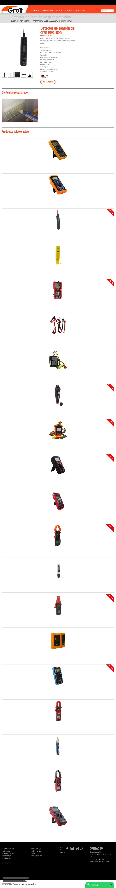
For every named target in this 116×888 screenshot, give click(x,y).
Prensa (33, 853)
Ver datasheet (48, 82)
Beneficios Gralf (6, 858)
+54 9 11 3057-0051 (102, 861)
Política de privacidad (8, 853)
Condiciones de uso (36, 856)
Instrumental (24, 21)
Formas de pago (6, 856)
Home (13, 21)
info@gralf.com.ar (99, 859)
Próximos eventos (36, 851)
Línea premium (6, 863)
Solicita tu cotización (8, 849)
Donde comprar (6, 851)
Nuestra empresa (36, 849)
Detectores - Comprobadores (45, 21)
